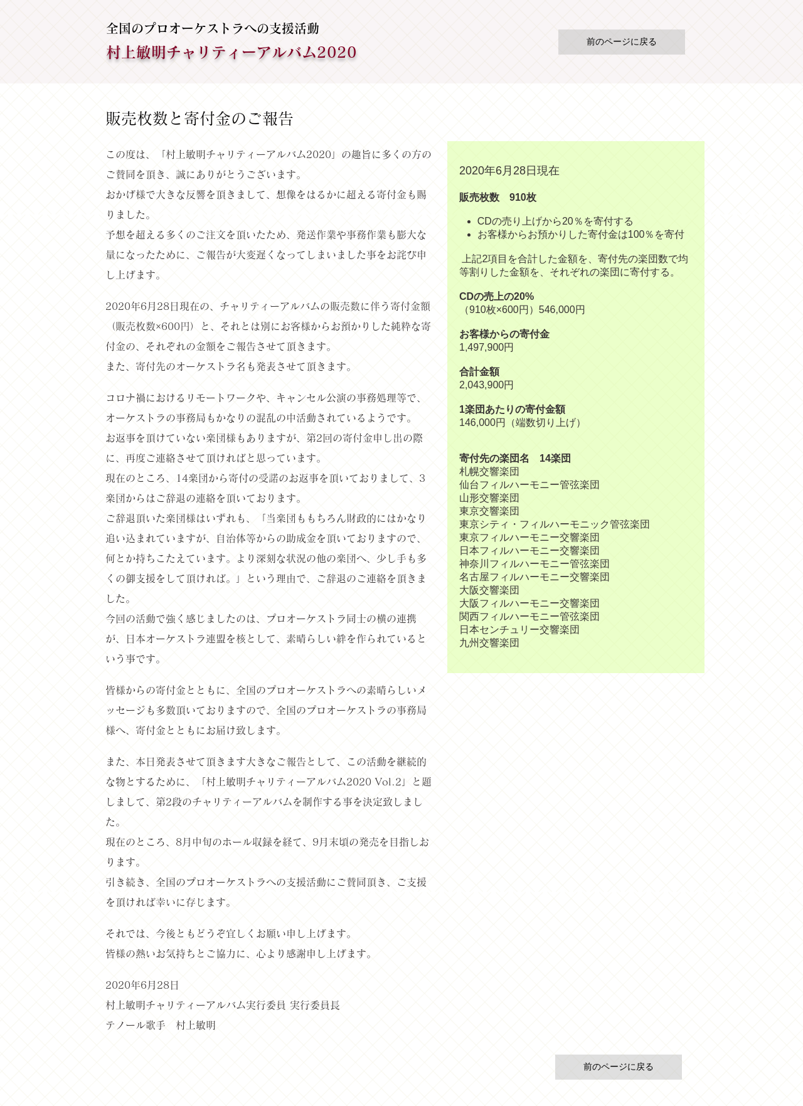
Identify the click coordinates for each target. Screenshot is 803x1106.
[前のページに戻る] (621, 42)
